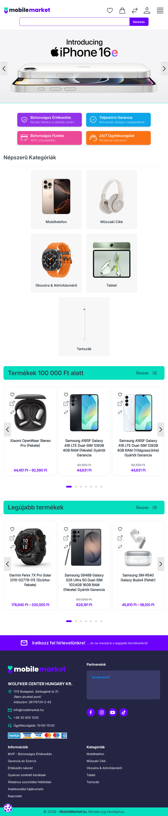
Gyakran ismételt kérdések (24, 775)
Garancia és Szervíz (20, 761)
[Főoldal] (39, 10)
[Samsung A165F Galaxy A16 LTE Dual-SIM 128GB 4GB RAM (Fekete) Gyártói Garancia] (84, 431)
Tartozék (92, 782)
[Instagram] (102, 712)
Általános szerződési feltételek (26, 782)
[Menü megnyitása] (160, 10)
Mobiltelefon (95, 754)
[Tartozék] (84, 326)
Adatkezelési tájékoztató (23, 789)
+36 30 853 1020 (24, 717)
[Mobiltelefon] (56, 199)
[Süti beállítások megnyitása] (7, 808)
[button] (69, 487)
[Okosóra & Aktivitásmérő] (56, 263)
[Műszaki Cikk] (111, 199)
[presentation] (3, 69)
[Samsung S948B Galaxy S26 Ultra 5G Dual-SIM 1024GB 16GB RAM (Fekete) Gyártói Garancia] (84, 565)
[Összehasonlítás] (134, 10)
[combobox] (76, 22)
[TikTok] (123, 712)
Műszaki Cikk (95, 761)
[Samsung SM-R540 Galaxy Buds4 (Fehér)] (138, 565)
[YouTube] (112, 712)
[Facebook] (91, 712)
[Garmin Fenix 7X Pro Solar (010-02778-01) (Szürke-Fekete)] (30, 565)
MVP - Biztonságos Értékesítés (27, 754)
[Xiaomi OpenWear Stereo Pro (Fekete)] (30, 431)
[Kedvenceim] (109, 10)
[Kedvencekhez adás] (12, 394)
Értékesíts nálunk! (19, 768)
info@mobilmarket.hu (27, 709)
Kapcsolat (14, 796)
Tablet (90, 775)
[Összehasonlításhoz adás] (12, 412)
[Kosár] (122, 10)
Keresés (140, 21)
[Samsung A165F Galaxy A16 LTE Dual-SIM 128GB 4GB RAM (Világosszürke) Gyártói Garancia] (138, 431)
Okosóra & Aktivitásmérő (102, 768)
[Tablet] (111, 263)
